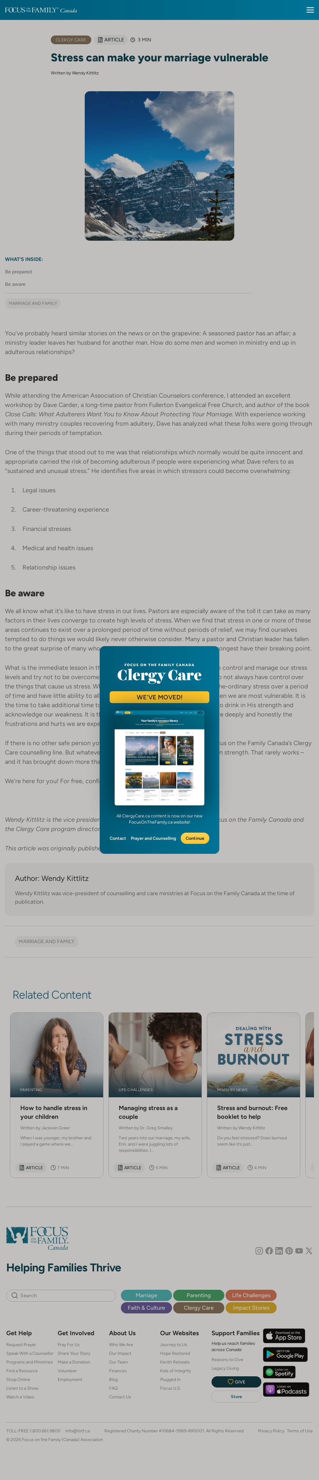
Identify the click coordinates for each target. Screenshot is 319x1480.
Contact (118, 838)
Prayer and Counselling (153, 838)
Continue (195, 838)
